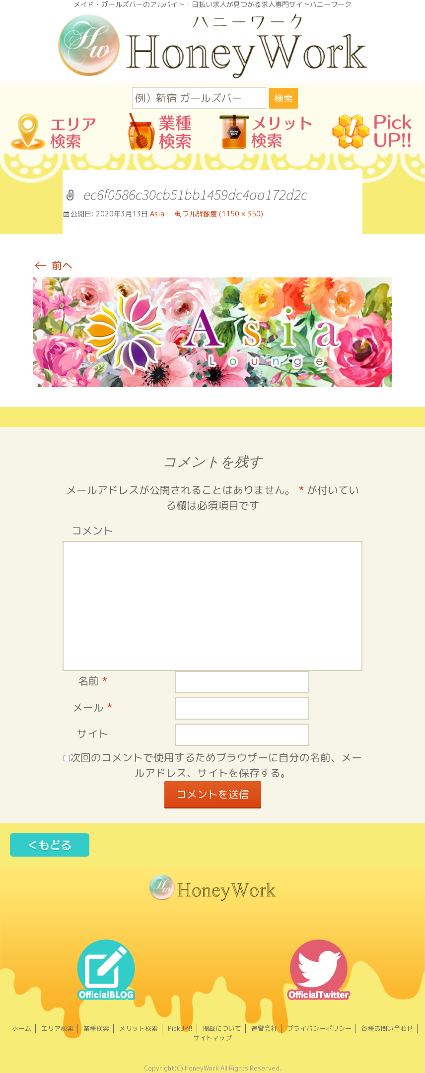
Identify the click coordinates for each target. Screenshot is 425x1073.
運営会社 (264, 1028)
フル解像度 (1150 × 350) (222, 213)
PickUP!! (180, 1028)
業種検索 (96, 1028)
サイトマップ (212, 1037)
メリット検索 (138, 1028)
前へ (52, 266)
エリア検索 (57, 1028)
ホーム (21, 1028)
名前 (92, 681)
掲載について (222, 1028)
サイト (92, 734)
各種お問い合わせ (387, 1028)
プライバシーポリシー (319, 1028)
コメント (92, 531)
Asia (157, 213)
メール (92, 707)
